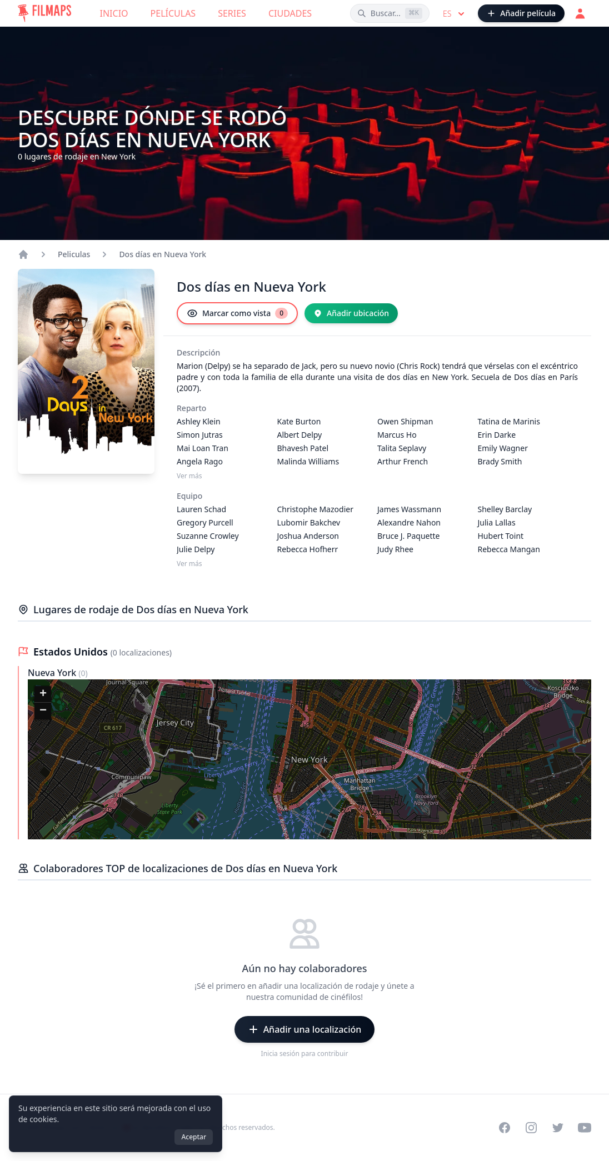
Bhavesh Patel (303, 448)
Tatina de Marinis (509, 421)
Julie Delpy (195, 549)
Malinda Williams (308, 461)
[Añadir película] (521, 13)
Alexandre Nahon (409, 522)
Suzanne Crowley (208, 536)
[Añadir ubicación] (351, 313)
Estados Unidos (72, 651)
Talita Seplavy (401, 448)
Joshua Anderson (308, 536)
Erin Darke (497, 434)
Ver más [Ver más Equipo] (189, 563)
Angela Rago (200, 461)
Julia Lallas (497, 522)
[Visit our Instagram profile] (531, 1127)
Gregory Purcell (205, 522)
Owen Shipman (405, 421)
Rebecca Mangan (509, 549)
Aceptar (193, 1137)
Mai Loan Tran (202, 448)
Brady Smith (500, 461)
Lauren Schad (201, 509)
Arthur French (402, 461)
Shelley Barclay (505, 509)
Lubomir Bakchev (309, 522)
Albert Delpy (299, 434)
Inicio (114, 13)
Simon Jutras (200, 434)
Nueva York (53, 673)
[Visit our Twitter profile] (558, 1127)
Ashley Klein (199, 421)
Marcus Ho (397, 434)
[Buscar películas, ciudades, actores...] (390, 13)
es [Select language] (455, 13)
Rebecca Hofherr (307, 549)
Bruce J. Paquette (408, 536)
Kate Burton (299, 421)
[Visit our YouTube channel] (584, 1127)
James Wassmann (409, 509)
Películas (173, 13)
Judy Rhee (395, 549)
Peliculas (74, 254)
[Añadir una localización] (304, 1029)
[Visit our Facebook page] (504, 1127)
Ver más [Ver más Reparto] (189, 476)
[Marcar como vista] (237, 313)
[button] (42, 694)
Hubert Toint (501, 536)
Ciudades (290, 13)
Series (232, 13)
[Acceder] (580, 13)
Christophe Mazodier (315, 509)
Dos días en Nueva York (162, 254)
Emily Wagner (503, 448)
